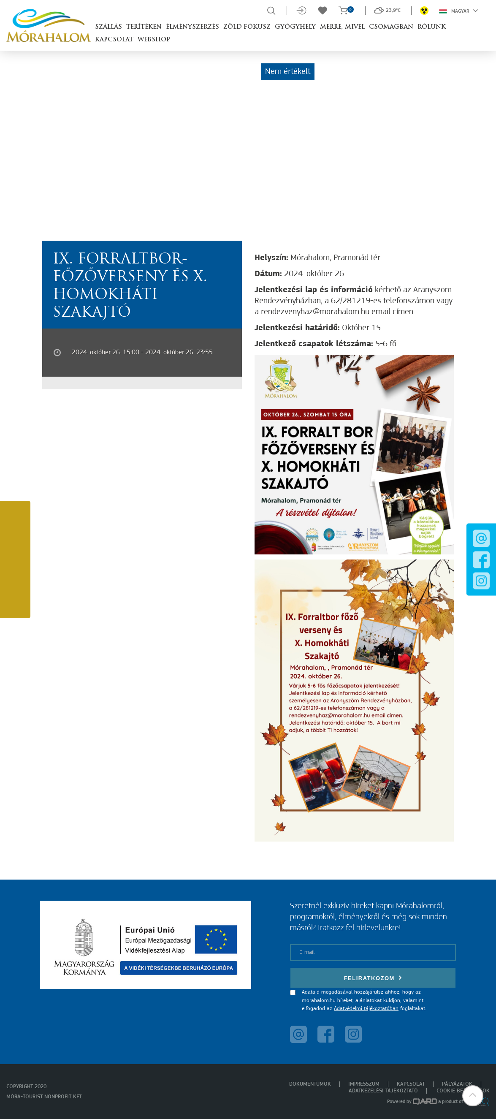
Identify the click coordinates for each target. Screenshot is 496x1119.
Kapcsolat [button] (114, 40)
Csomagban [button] (391, 27)
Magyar (458, 10)
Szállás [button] (108, 27)
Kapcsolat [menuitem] (411, 1084)
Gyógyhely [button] (295, 27)
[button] (472, 1095)
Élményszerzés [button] (192, 27)
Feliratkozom (373, 977)
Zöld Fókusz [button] (247, 27)
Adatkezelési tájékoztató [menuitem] (383, 1091)
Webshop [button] (154, 40)
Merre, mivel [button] (342, 27)
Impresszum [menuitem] (363, 1084)
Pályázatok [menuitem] (457, 1084)
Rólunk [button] (431, 27)
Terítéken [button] (144, 27)
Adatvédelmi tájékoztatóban (366, 1008)
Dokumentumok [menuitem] (310, 1084)
